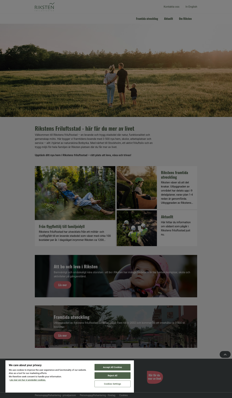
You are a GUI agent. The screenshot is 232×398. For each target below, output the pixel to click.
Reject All (112, 375)
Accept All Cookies (112, 367)
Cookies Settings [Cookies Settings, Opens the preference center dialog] (112, 384)
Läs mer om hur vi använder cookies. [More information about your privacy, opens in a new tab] (28, 380)
